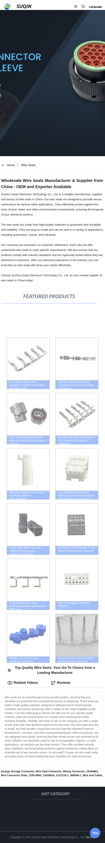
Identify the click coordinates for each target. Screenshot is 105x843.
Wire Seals (28, 165)
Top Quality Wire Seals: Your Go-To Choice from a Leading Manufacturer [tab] (51, 670)
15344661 (92, 771)
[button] (75, 7)
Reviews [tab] (61, 683)
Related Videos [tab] (23, 683)
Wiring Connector (74, 771)
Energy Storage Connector (17, 771)
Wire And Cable (92, 775)
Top (95, 833)
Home (11, 165)
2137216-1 (62, 775)
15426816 (48, 775)
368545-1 (75, 775)
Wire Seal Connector (48, 771)
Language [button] (95, 6)
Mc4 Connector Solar (14, 775)
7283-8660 (35, 775)
